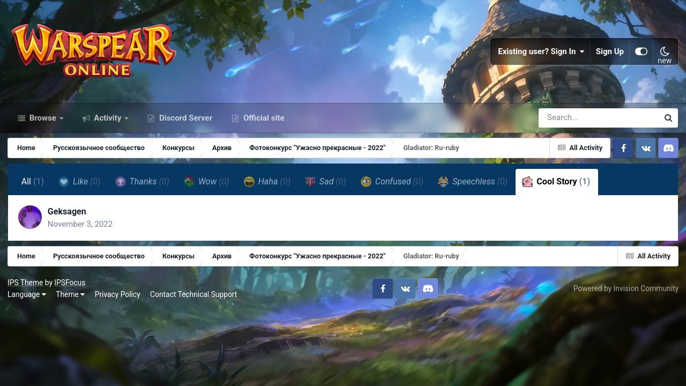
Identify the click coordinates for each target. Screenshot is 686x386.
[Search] (568, 122)
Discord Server (184, 122)
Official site (262, 122)
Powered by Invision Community (625, 294)
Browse (42, 122)
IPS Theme (25, 288)
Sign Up (610, 53)
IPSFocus (70, 288)
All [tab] (32, 186)
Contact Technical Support (194, 299)
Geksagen (67, 216)
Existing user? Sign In (541, 53)
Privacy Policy (118, 299)
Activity (108, 122)
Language (27, 299)
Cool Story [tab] (557, 186)
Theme (70, 299)
